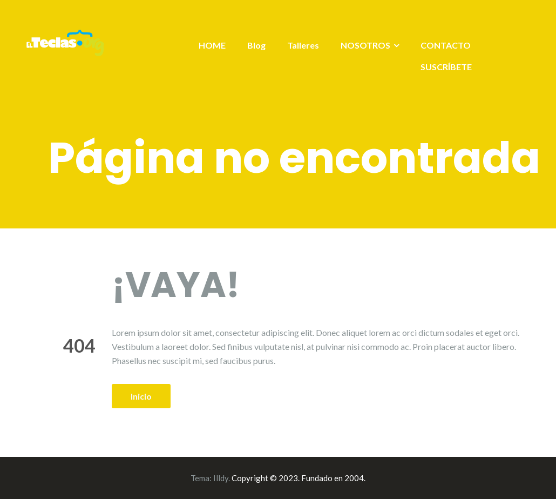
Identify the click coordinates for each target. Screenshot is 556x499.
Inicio (141, 396)
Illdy (220, 478)
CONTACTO (446, 45)
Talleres (303, 45)
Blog (256, 45)
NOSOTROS (365, 45)
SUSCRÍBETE (446, 67)
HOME (212, 45)
